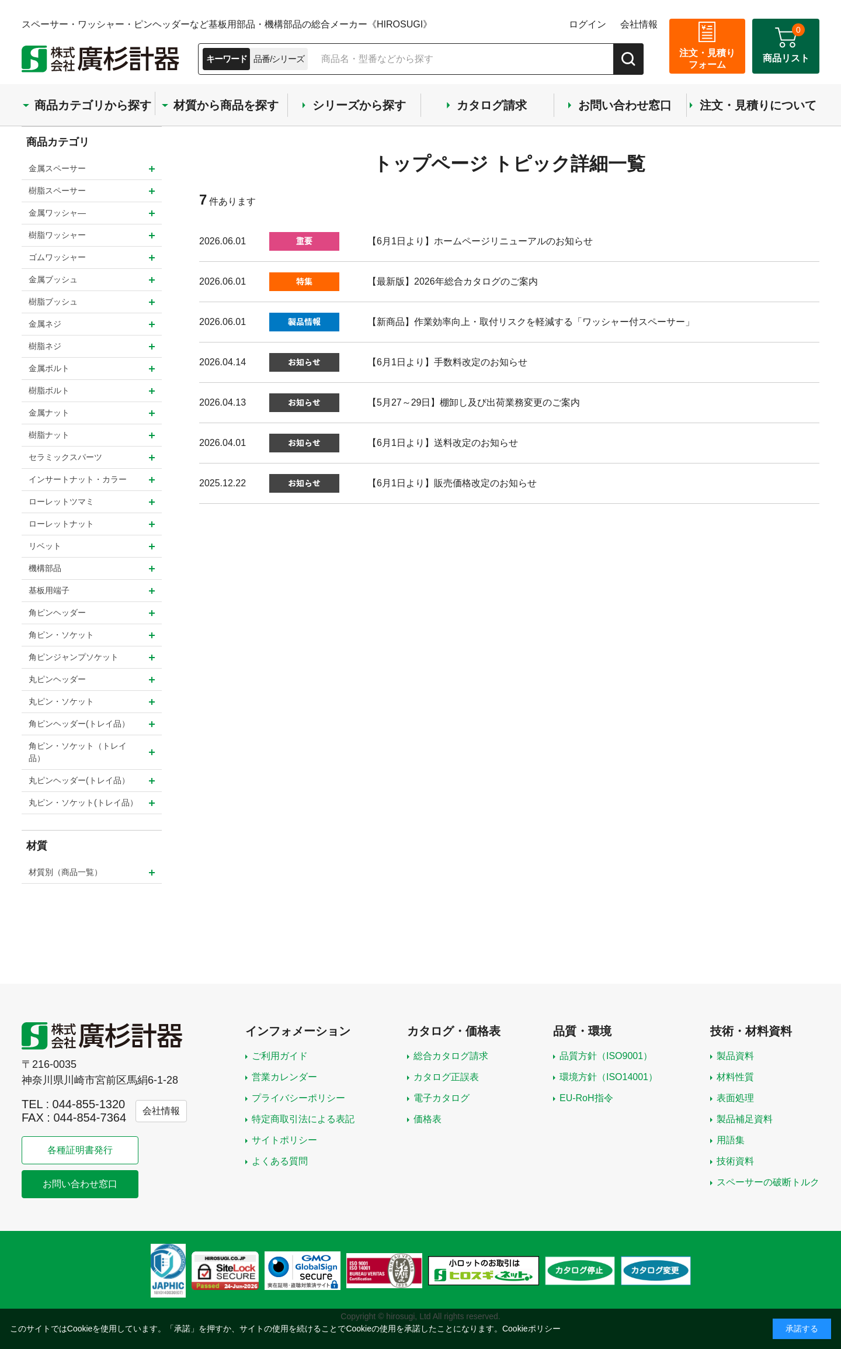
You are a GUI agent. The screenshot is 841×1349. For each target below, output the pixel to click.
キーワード (226, 59)
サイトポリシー (284, 1140)
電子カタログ (441, 1098)
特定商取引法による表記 (303, 1119)
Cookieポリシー (531, 1328)
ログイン (587, 24)
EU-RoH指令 (586, 1098)
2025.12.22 (222, 483)
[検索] (628, 59)
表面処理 (735, 1098)
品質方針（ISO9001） (605, 1056)
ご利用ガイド (280, 1056)
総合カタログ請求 (450, 1056)
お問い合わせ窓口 (80, 1184)
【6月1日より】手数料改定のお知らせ (447, 362)
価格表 (427, 1119)
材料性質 (735, 1077)
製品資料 (735, 1056)
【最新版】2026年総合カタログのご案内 (452, 281)
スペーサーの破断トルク (768, 1182)
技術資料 (735, 1161)
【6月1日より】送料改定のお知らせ (442, 443)
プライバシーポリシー (298, 1098)
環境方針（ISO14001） (608, 1077)
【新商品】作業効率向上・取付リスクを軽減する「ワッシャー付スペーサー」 (530, 322)
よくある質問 (280, 1161)
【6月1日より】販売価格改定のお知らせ (452, 483)
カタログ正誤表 (446, 1077)
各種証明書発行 (80, 1150)
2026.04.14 (222, 362)
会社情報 (639, 24)
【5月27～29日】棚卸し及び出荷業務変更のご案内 (474, 402)
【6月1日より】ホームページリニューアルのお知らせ (480, 241)
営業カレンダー (284, 1077)
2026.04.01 (222, 443)
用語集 (731, 1140)
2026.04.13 (222, 402)
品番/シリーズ (278, 59)
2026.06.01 (222, 241)
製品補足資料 (745, 1119)
